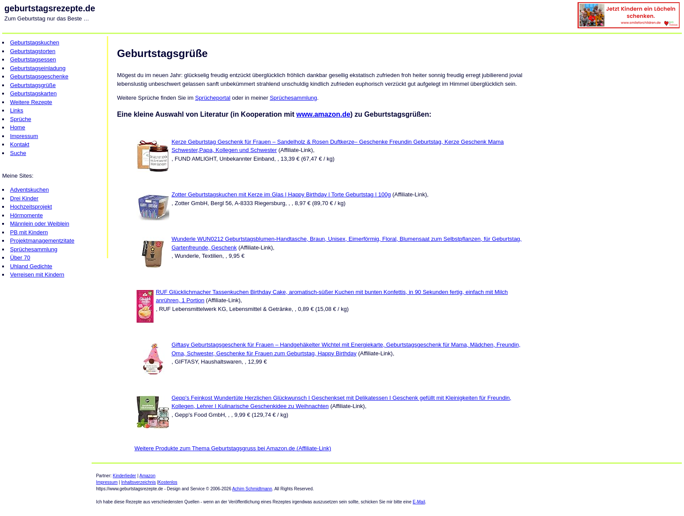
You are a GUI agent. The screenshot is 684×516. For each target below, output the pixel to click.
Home (17, 127)
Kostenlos (168, 482)
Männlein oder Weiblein (39, 223)
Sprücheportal (212, 97)
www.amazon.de (323, 114)
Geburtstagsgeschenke (39, 76)
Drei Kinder (24, 198)
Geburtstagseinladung (37, 68)
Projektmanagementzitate (42, 240)
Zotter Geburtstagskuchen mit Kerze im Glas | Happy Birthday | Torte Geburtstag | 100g (281, 194)
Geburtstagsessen (33, 59)
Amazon (148, 475)
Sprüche (20, 119)
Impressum (24, 136)
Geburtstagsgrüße (33, 85)
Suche (18, 153)
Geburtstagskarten (33, 93)
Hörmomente (26, 215)
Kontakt (19, 144)
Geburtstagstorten (32, 51)
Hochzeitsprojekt (31, 206)
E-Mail (419, 501)
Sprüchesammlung (33, 249)
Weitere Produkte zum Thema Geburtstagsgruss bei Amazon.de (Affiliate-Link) (232, 448)
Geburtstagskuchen (34, 42)
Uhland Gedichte (31, 266)
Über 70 (20, 257)
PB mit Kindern (29, 232)
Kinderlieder (124, 475)
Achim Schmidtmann (252, 488)
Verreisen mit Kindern (37, 274)
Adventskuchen (29, 189)
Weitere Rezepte (31, 102)
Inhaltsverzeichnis (138, 482)
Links (16, 110)
